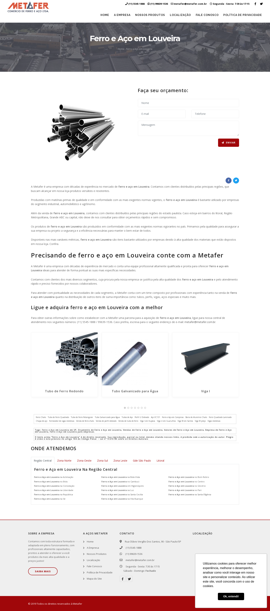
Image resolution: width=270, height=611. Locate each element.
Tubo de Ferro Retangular (82, 417)
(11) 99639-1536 (132, 554)
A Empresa (120, 14)
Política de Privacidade (242, 14)
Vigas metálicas (214, 421)
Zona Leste (120, 460)
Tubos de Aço (127, 417)
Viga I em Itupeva (147, 421)
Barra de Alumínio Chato (196, 417)
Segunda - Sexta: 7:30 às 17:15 (229, 3)
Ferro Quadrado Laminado (220, 417)
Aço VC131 (155, 417)
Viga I (205, 391)
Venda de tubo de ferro (128, 421)
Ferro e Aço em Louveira (139, 49)
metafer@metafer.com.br (199, 322)
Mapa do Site (94, 578)
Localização (179, 14)
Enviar (229, 142)
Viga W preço (200, 421)
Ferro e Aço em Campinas (173, 417)
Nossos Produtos (149, 14)
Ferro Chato (41, 417)
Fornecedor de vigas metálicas (61, 421)
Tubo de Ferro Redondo (64, 391)
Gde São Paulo (142, 460)
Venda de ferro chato (85, 421)
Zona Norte (64, 460)
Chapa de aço (41, 421)
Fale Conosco (206, 14)
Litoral (160, 460)
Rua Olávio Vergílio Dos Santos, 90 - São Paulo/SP (152, 541)
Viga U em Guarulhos (166, 421)
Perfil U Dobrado (142, 417)
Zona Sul (102, 460)
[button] (125, 408)
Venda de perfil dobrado (106, 421)
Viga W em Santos (185, 421)
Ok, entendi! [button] (231, 596)
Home (102, 14)
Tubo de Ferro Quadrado (58, 417)
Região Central (43, 460)
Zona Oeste (84, 460)
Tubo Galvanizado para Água (135, 391)
